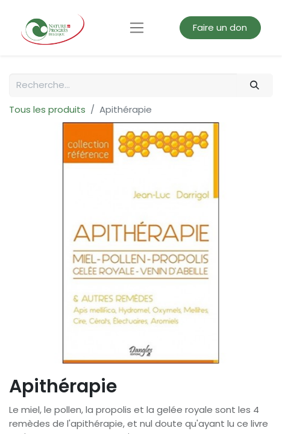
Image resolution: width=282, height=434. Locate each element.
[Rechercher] (255, 85)
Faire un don (220, 27)
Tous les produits (47, 109)
